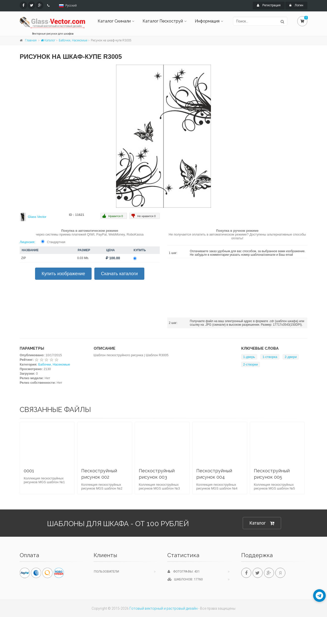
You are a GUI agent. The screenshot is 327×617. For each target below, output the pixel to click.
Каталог (48, 40)
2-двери (291, 357)
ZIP (23, 258)
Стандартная (56, 242)
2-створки (250, 364)
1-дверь (249, 357)
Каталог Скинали (114, 21)
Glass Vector (37, 217)
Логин (296, 5)
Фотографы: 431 (184, 571)
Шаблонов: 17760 (185, 579)
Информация (207, 21)
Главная (31, 40)
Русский (71, 5)
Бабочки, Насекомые (73, 40)
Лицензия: (27, 242)
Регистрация (269, 5)
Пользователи (106, 571)
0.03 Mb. (83, 258)
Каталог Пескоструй (163, 21)
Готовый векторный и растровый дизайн (163, 608)
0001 (29, 470)
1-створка (269, 357)
